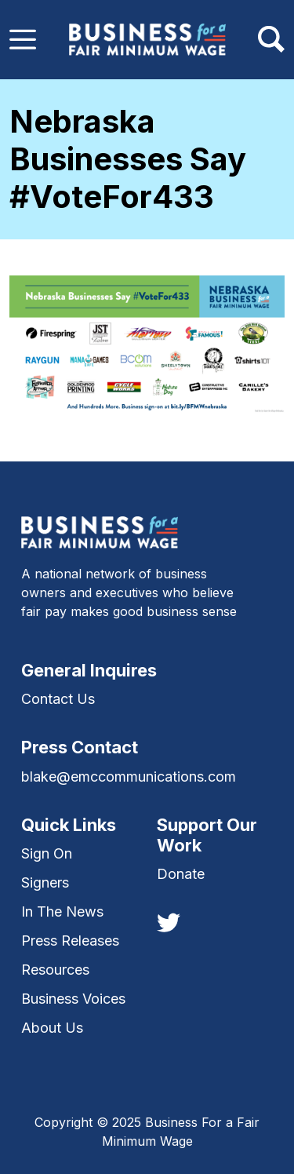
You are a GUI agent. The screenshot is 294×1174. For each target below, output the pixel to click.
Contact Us (58, 699)
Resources (55, 969)
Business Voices (73, 998)
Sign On (46, 853)
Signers (45, 882)
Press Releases (70, 940)
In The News (62, 911)
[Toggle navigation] (22, 39)
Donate (181, 874)
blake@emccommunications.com (128, 776)
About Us (52, 1027)
